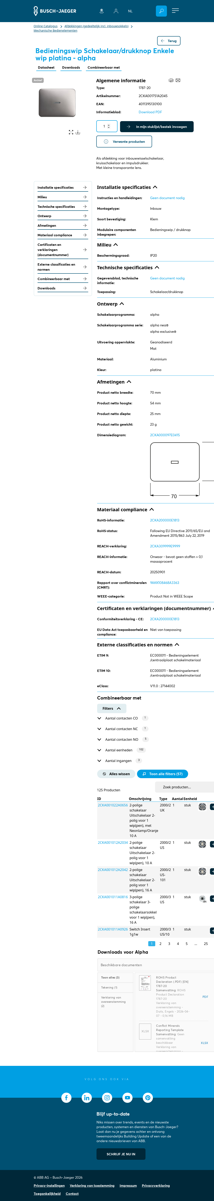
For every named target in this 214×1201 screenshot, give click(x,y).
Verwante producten (124, 141)
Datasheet (46, 67)
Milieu (63, 197)
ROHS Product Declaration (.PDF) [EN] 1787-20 (172, 982)
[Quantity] (106, 126)
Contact (72, 1193)
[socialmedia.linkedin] (87, 1098)
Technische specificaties (63, 206)
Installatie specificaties (63, 187)
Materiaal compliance (63, 235)
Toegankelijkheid (47, 1193)
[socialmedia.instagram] (107, 1098)
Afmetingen (63, 225)
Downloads (71, 67)
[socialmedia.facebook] (66, 1098)
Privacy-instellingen (49, 1185)
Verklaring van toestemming (92, 1185)
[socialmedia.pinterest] (148, 1098)
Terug (169, 40)
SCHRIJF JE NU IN (121, 1154)
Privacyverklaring (156, 1185)
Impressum (128, 1185)
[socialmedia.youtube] (127, 1098)
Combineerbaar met (104, 67)
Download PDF (150, 112)
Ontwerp (63, 215)
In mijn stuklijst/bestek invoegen (157, 126)
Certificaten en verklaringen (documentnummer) (63, 249)
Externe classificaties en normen (63, 267)
